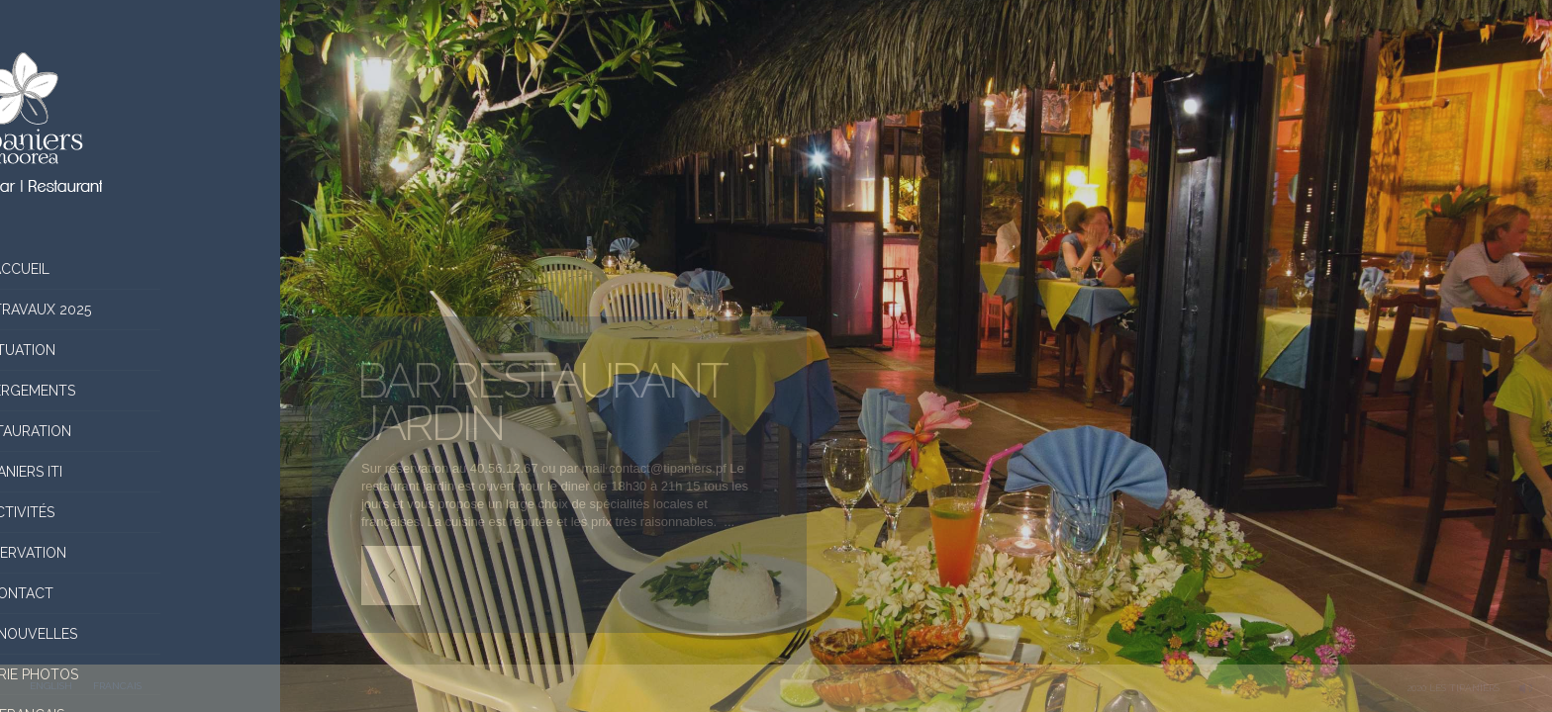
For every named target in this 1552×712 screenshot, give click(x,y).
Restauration (140, 431)
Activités (140, 512)
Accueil (140, 269)
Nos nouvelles (140, 634)
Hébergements (140, 391)
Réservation (140, 553)
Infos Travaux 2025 (140, 309)
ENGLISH (51, 685)
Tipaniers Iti (140, 472)
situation (140, 350)
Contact (140, 593)
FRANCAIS (117, 685)
